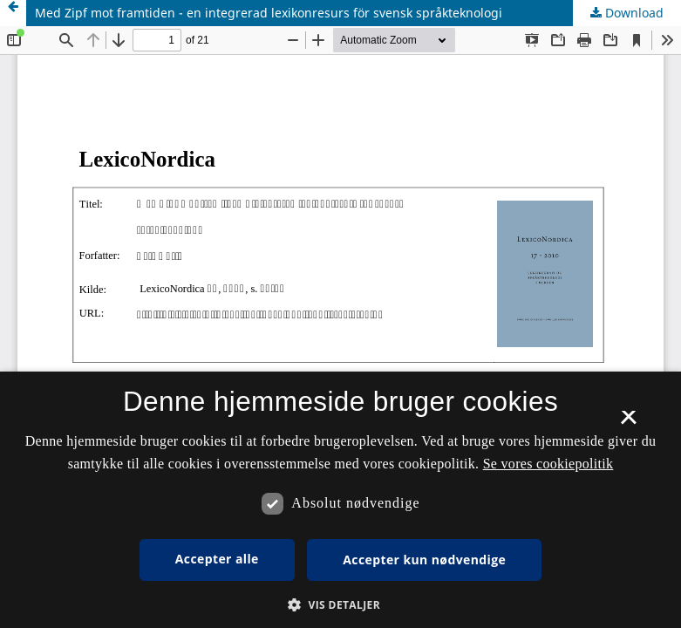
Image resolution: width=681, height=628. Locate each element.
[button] (340, 605)
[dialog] (340, 500)
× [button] (628, 423)
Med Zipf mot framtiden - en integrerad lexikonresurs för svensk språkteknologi (268, 12)
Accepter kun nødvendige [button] (424, 559)
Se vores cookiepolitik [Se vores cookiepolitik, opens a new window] (548, 463)
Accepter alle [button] (217, 558)
